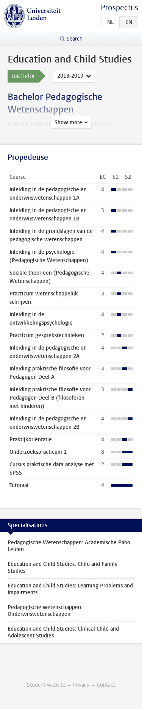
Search (75, 38)
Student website (46, 685)
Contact (106, 685)
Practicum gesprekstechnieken (46, 335)
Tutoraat (19, 485)
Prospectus (119, 8)
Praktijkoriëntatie (30, 439)
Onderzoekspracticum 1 (38, 452)
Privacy (81, 685)
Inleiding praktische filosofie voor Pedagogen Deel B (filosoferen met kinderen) (50, 398)
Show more (68, 122)
